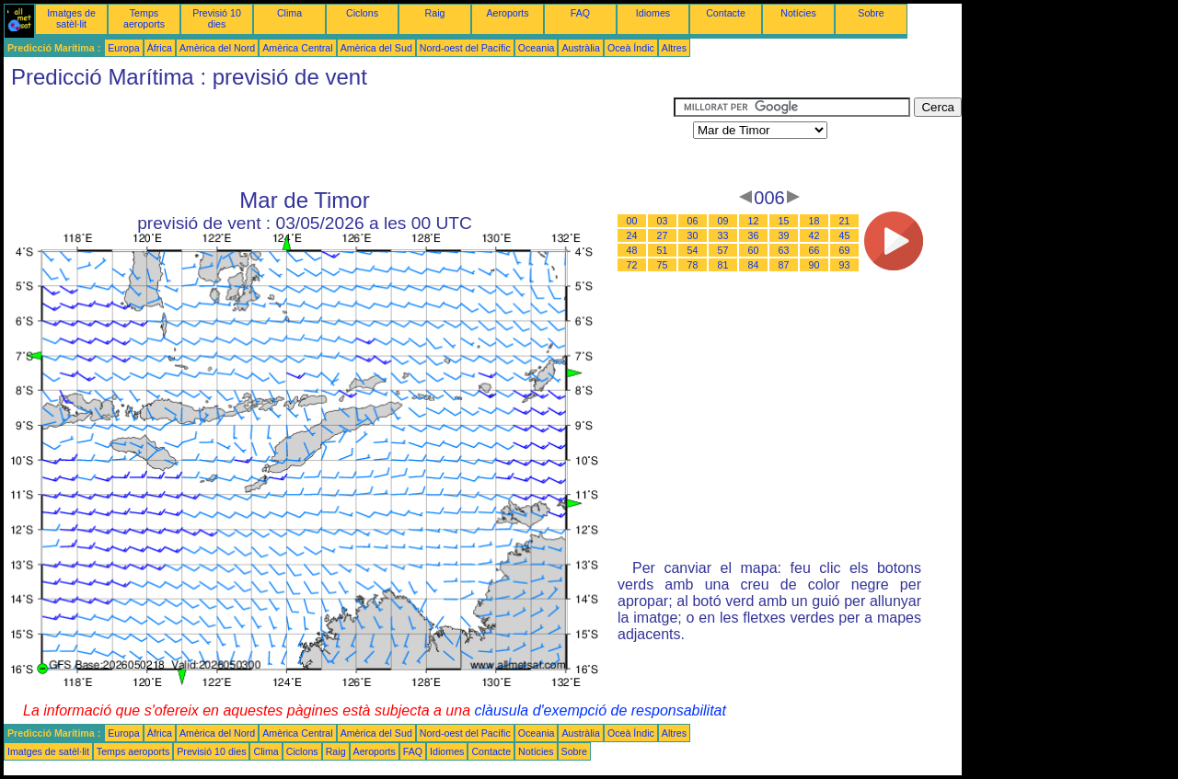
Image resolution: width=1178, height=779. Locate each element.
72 (632, 264)
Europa (123, 47)
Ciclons (362, 12)
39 (784, 235)
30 (693, 235)
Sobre (871, 12)
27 (662, 235)
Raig (435, 12)
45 (844, 235)
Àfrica (159, 47)
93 (844, 264)
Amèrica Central (297, 47)
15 (784, 220)
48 (632, 250)
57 (723, 250)
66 (814, 250)
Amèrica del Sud (376, 47)
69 (844, 250)
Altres (674, 47)
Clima (289, 12)
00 (632, 220)
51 (662, 250)
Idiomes (653, 12)
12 (753, 220)
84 (753, 264)
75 (662, 264)
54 (693, 250)
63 (784, 250)
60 (753, 250)
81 (723, 264)
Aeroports (507, 12)
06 (693, 220)
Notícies (798, 12)
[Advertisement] (339, 138)
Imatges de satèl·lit (71, 18)
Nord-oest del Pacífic (465, 47)
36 (753, 235)
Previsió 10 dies (216, 18)
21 (844, 220)
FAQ (580, 12)
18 (814, 220)
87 (784, 264)
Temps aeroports (144, 18)
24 (632, 235)
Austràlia (580, 47)
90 (814, 264)
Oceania (536, 47)
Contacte (725, 12)
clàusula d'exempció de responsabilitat (599, 710)
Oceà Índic (630, 47)
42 (814, 235)
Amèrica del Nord (217, 47)
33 (723, 235)
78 (693, 264)
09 (723, 220)
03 (662, 220)
